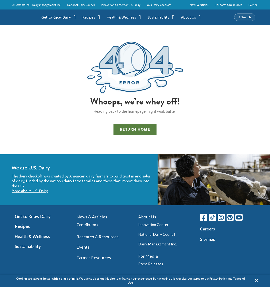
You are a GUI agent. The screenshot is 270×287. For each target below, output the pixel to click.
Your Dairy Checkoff (159, 5)
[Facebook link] (203, 217)
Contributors (87, 224)
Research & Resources (228, 5)
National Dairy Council (81, 5)
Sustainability (28, 246)
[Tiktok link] (212, 217)
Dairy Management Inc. (46, 5)
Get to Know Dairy (33, 216)
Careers (207, 228)
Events (252, 5)
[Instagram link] (221, 217)
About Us (147, 216)
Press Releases (150, 263)
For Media (148, 256)
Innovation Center (153, 224)
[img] (24, 17)
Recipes (22, 226)
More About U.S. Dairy (30, 191)
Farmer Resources (94, 257)
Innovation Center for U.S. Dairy (120, 5)
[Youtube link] (239, 217)
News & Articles (199, 5)
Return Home (135, 129)
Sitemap (207, 239)
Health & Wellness (32, 236)
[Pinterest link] (230, 217)
